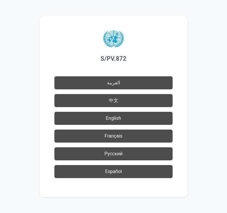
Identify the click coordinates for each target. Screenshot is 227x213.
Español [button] (113, 171)
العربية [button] (113, 82)
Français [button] (114, 136)
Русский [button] (113, 153)
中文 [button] (113, 100)
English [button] (113, 118)
